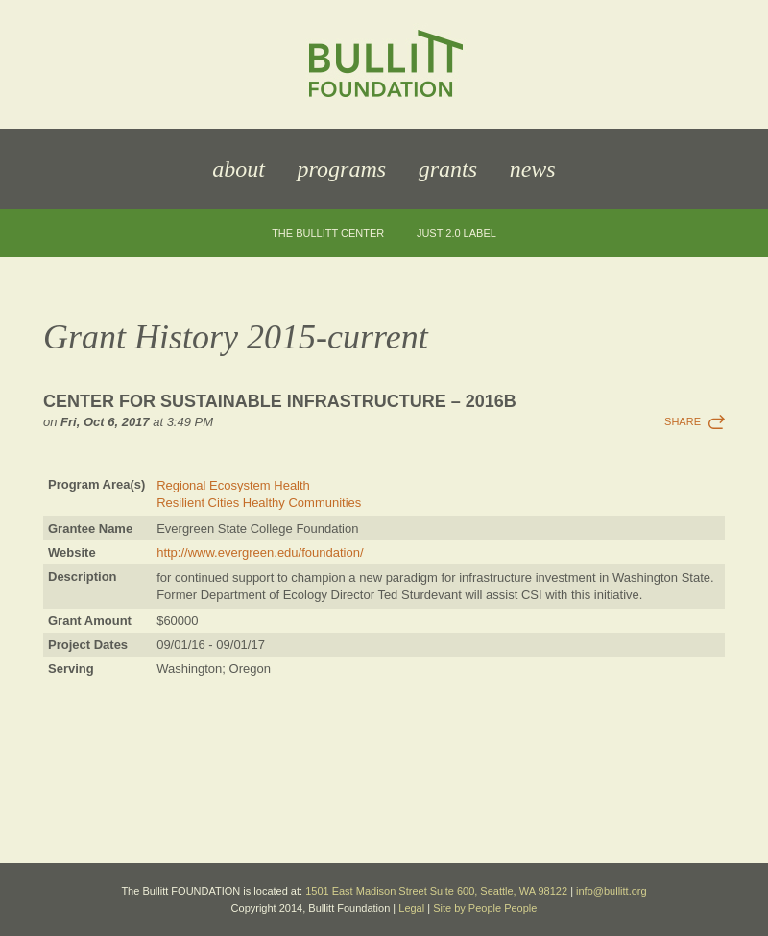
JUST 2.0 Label (456, 233)
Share (682, 421)
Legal (411, 908)
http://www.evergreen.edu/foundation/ (259, 552)
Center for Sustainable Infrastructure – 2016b (279, 401)
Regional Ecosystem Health (233, 485)
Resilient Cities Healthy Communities (258, 502)
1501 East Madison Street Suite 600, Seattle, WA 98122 (436, 891)
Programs (342, 168)
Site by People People (485, 908)
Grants (448, 168)
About (238, 168)
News (533, 168)
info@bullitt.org (611, 891)
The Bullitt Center (328, 233)
